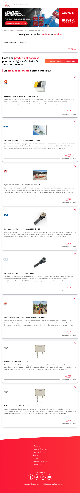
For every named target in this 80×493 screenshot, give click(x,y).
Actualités (36, 438)
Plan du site (36, 456)
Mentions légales (29, 476)
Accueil (4, 22)
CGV (38, 476)
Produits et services (17, 22)
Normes (35, 447)
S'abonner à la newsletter (40, 486)
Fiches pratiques (38, 444)
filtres (72, 41)
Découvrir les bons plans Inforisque (61, 53)
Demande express (69, 104)
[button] (4, 9)
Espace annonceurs (39, 453)
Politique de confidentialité (52, 476)
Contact (35, 450)
